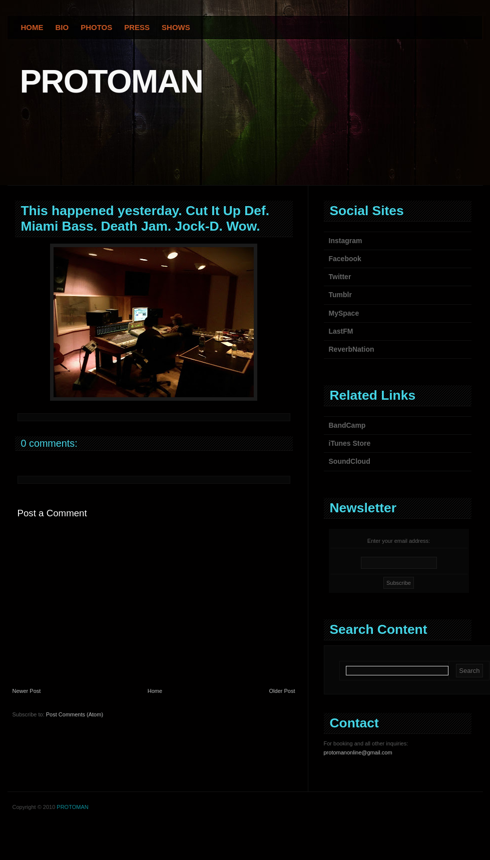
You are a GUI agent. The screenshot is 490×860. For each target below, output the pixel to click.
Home (32, 27)
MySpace (344, 313)
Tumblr (340, 295)
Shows (176, 27)
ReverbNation (351, 349)
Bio (62, 27)
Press (137, 27)
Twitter (340, 277)
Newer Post (27, 691)
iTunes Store (350, 443)
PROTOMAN (111, 81)
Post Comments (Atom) (74, 714)
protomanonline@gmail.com (358, 752)
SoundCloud (349, 461)
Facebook (345, 259)
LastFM (341, 331)
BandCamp (347, 425)
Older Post (282, 691)
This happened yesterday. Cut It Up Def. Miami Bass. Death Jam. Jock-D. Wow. (145, 218)
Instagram (345, 241)
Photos (96, 27)
